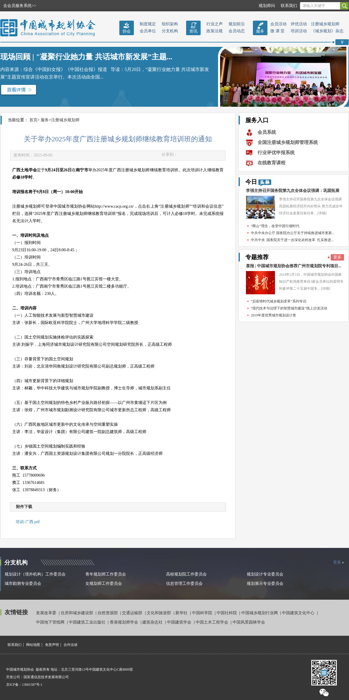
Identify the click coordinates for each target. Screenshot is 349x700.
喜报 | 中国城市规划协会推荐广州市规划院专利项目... (293, 266)
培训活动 (299, 31)
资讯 (193, 31)
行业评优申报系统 (276, 152)
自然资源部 (108, 613)
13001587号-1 (32, 685)
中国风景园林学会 (249, 622)
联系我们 (289, 5)
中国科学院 (202, 613)
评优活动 (299, 24)
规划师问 (267, 5)
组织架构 (170, 24)
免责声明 (52, 645)
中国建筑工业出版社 (88, 622)
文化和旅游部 (159, 613)
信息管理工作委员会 (184, 583)
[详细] (322, 213)
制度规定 (148, 24)
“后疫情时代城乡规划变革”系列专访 (278, 301)
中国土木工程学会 (212, 622)
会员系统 (267, 132)
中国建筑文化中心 (299, 613)
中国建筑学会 (180, 622)
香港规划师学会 (124, 622)
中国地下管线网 (51, 622)
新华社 (182, 613)
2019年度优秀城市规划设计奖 (273, 315)
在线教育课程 (271, 162)
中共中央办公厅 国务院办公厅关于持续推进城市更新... (292, 233)
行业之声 (214, 24)
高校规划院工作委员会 (186, 574)
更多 (337, 257)
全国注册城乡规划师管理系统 (288, 142)
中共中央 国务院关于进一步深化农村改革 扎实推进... (292, 240)
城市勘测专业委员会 (23, 583)
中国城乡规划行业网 (260, 613)
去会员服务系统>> (19, 5)
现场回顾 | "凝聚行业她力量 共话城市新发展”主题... (86, 57)
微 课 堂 (277, 31)
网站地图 (33, 645)
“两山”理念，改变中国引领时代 (275, 226)
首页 (33, 120)
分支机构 (170, 31)
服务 (260, 31)
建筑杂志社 (153, 622)
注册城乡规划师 (325, 24)
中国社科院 (227, 613)
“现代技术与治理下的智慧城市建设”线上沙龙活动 (289, 308)
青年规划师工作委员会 (105, 574)
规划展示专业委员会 (265, 583)
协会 (127, 31)
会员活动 (278, 24)
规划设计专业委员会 (265, 574)
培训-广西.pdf (28, 522)
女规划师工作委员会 (103, 583)
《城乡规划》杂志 (327, 31)
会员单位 (148, 31)
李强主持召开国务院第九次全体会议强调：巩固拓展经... (292, 192)
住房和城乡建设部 (77, 613)
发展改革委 (46, 613)
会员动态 (237, 31)
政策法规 (214, 31)
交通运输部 (132, 613)
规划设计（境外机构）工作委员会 (35, 574)
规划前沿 (237, 24)
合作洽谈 (71, 645)
